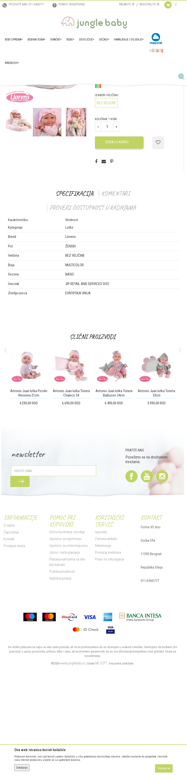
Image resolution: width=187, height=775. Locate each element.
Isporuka (100, 620)
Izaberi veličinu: (106, 183)
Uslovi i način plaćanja (63, 641)
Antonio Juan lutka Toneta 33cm (156, 481)
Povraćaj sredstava (107, 641)
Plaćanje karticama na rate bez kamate (68, 650)
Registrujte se (149, 4)
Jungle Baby (9, 92)
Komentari (114, 281)
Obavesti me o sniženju (166, 129)
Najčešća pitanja (59, 667)
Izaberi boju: (103, 167)
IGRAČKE (40, 92)
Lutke (75, 92)
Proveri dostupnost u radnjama (91, 295)
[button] (183, 77)
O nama (7, 613)
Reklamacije (102, 634)
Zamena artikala (105, 627)
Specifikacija (73, 281)
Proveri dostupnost (115, 152)
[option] (45, 149)
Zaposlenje (10, 620)
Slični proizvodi (92, 425)
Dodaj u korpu (116, 230)
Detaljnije (22, 767)
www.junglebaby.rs (71, 751)
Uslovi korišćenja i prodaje (66, 620)
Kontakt (7, 627)
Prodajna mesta (13, 634)
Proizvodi (26, 92)
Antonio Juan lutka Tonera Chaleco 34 (70, 481)
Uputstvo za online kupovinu (67, 634)
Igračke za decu (58, 92)
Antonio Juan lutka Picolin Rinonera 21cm (27, 481)
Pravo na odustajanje (108, 648)
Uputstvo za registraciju (64, 627)
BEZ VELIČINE (105, 191)
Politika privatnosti (61, 660)
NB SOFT (100, 751)
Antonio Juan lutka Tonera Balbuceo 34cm (113, 481)
